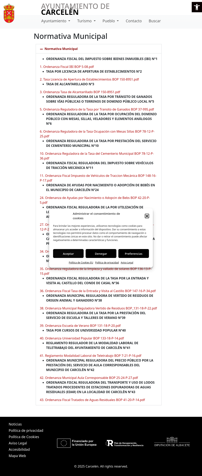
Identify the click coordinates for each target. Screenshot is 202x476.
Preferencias (133, 254)
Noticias (15, 424)
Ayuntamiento (54, 20)
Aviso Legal (127, 262)
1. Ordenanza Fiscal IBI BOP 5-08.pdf (67, 67)
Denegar (101, 254)
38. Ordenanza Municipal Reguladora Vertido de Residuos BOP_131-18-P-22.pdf (98, 308)
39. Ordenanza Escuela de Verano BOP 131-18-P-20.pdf (80, 325)
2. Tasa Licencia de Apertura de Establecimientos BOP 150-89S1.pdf (89, 79)
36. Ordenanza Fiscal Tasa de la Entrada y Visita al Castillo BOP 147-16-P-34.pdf (98, 291)
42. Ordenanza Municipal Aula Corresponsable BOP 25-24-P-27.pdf (89, 378)
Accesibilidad (19, 449)
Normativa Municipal (61, 49)
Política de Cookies (24, 436)
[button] (197, 7)
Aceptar (68, 254)
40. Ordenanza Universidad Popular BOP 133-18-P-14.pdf (82, 338)
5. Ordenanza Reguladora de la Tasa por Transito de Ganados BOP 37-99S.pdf (97, 109)
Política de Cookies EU (81, 262)
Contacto (134, 20)
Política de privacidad (107, 262)
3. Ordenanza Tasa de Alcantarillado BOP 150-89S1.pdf (80, 92)
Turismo (85, 20)
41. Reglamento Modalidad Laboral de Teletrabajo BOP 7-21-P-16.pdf (90, 355)
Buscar (155, 20)
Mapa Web (17, 455)
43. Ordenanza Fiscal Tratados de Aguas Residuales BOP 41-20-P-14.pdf (92, 400)
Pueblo (109, 20)
